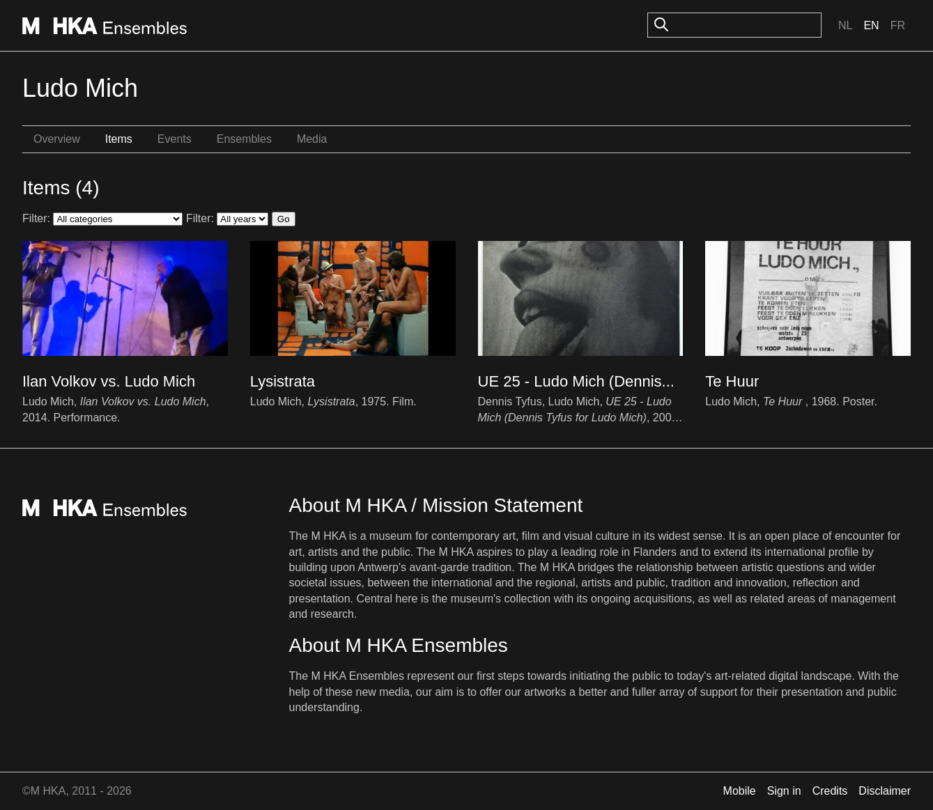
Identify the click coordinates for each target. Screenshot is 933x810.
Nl (845, 25)
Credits (830, 791)
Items (118, 139)
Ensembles (244, 139)
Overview (56, 139)
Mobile (739, 791)
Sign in (784, 791)
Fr (897, 25)
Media (312, 139)
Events (174, 139)
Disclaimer (884, 791)
